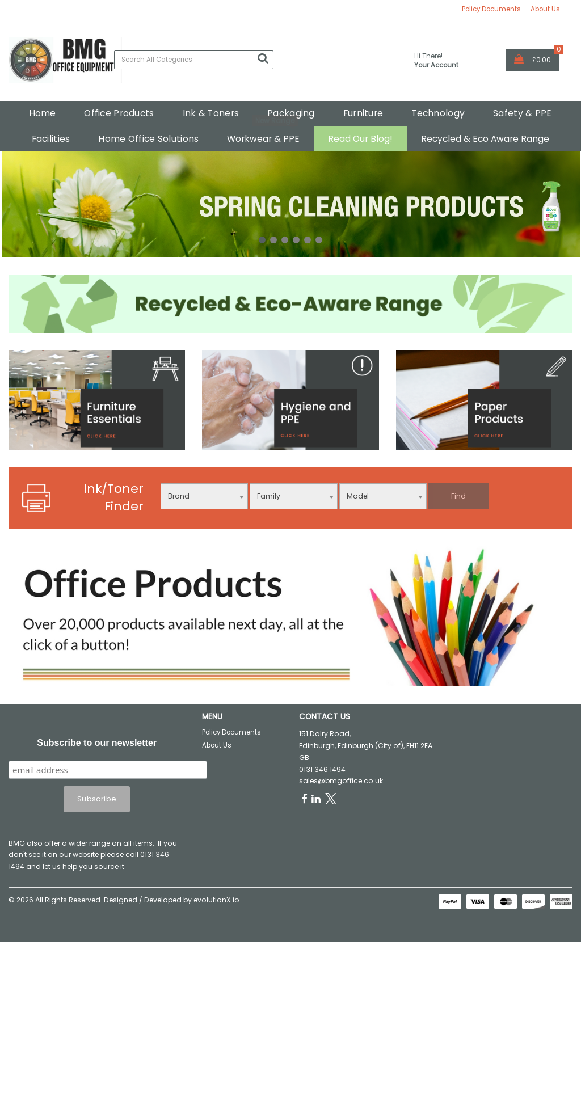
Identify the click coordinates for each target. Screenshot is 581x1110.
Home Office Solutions (148, 139)
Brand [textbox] (179, 496)
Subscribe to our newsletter (97, 743)
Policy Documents (491, 9)
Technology (438, 113)
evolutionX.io (216, 900)
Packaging (291, 113)
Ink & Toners (211, 113)
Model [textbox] (358, 496)
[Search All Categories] (193, 59)
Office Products (119, 113)
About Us (545, 9)
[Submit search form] (262, 58)
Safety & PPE (522, 113)
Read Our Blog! (360, 139)
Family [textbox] (268, 496)
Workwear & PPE (263, 139)
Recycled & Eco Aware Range (485, 139)
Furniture (363, 113)
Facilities (51, 139)
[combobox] (204, 496)
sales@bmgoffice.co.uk (341, 781)
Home (42, 113)
